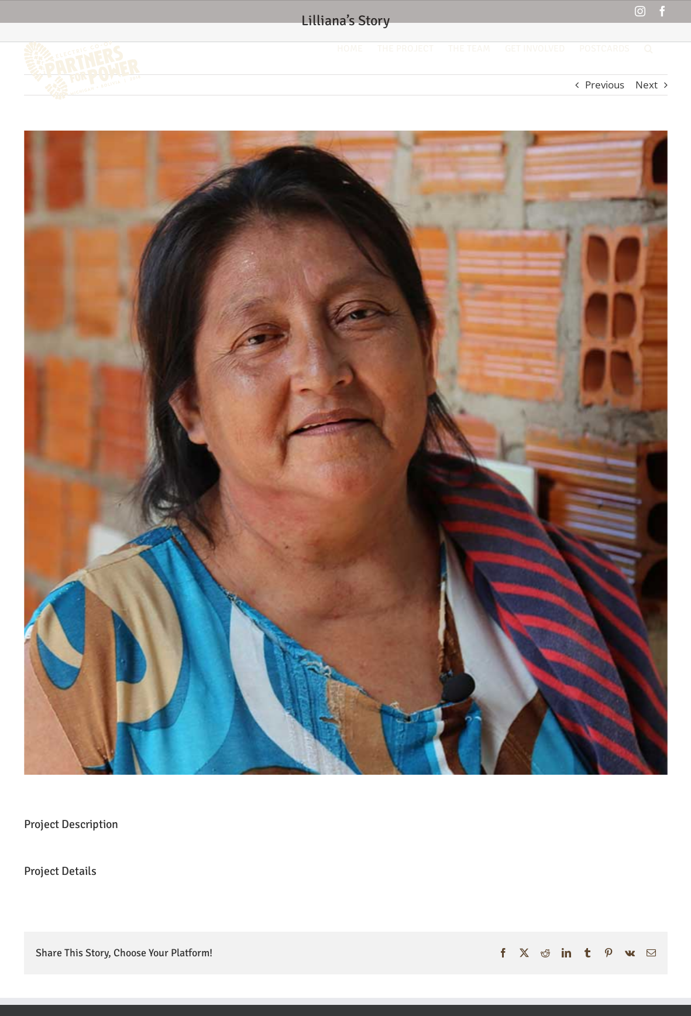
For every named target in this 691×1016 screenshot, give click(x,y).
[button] (648, 47)
